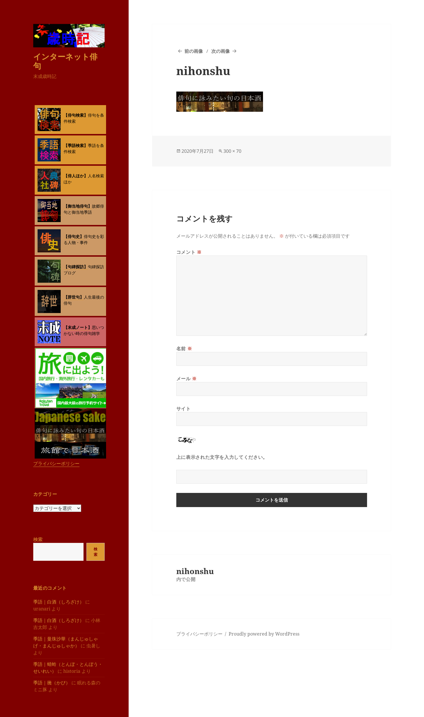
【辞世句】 (74, 297)
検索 (37, 539)
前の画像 (193, 51)
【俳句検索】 (76, 115)
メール (186, 378)
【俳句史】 (74, 236)
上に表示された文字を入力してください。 (222, 457)
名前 (184, 348)
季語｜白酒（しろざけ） (58, 602)
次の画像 (220, 51)
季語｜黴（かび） (51, 682)
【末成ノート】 (78, 327)
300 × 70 (232, 151)
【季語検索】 (76, 145)
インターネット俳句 (65, 61)
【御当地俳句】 (78, 206)
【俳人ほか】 (76, 175)
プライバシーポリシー (56, 463)
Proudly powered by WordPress (264, 634)
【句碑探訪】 (76, 266)
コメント (189, 252)
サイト (183, 408)
